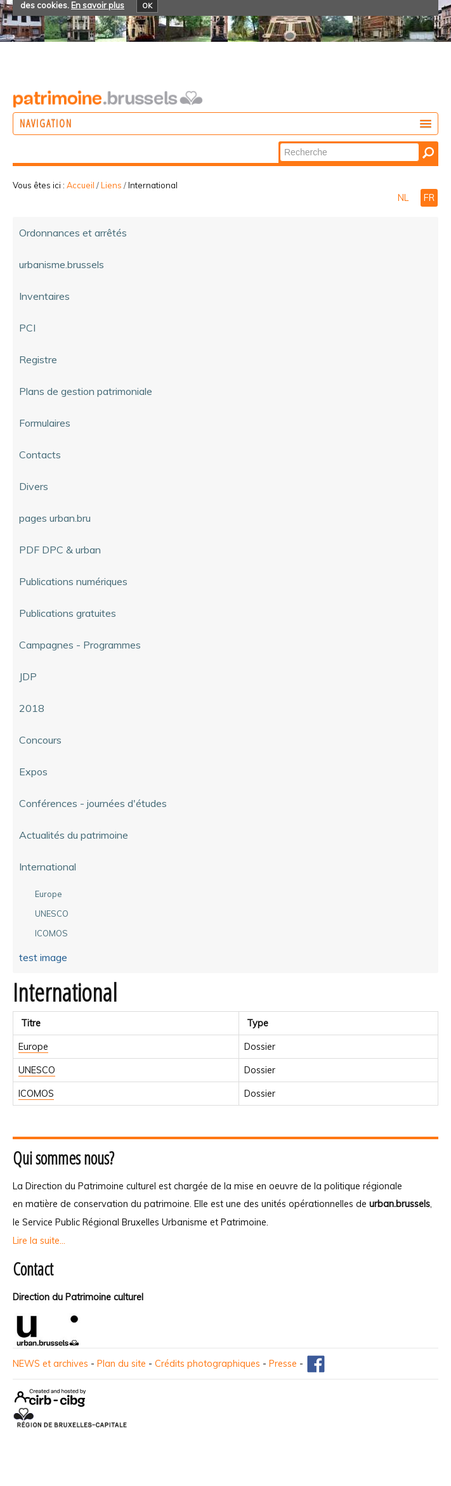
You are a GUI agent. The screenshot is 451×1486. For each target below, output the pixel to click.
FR (429, 198)
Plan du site (121, 1363)
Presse (283, 1363)
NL (404, 198)
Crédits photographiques (207, 1363)
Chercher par (279, 142)
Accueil (81, 185)
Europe (33, 1046)
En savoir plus (97, 5)
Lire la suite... (39, 1240)
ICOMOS (36, 1093)
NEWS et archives (50, 1363)
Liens (111, 185)
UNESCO (36, 1070)
